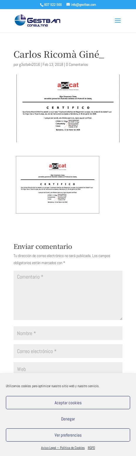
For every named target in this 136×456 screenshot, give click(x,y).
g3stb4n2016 (29, 64)
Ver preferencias (68, 435)
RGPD (91, 447)
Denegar (68, 419)
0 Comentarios (77, 64)
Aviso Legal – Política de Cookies (63, 447)
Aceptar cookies (68, 402)
